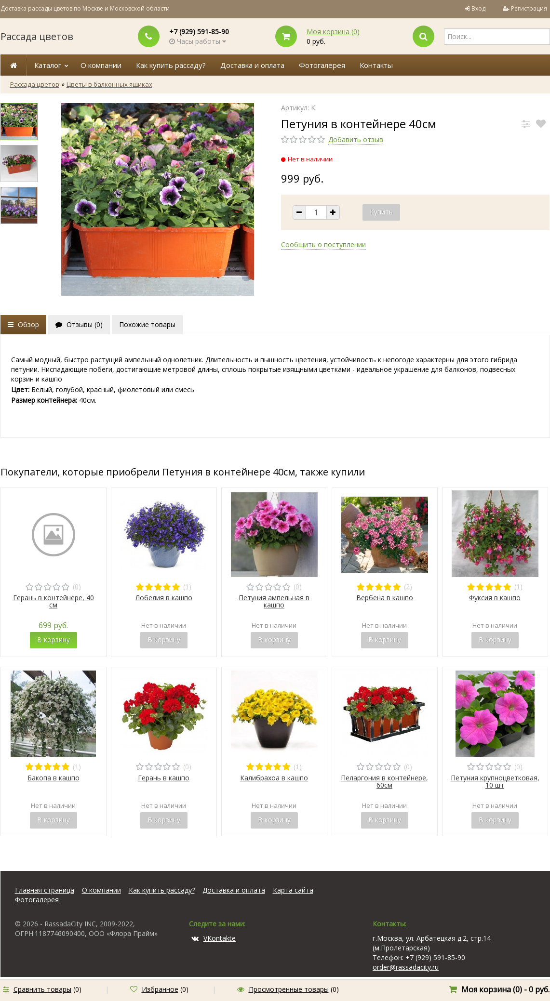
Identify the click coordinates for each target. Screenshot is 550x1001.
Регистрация (529, 8)
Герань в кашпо (163, 777)
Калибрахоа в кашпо (274, 777)
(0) (77, 586)
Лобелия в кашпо (163, 597)
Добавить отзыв (355, 139)
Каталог (47, 65)
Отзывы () (79, 324)
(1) (187, 586)
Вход (478, 8)
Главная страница (44, 890)
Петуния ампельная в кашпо (274, 601)
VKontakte (213, 938)
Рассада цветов (36, 36)
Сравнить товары (42, 989)
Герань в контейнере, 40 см (53, 601)
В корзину (53, 639)
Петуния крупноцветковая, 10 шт (495, 781)
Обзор (23, 324)
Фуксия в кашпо (495, 597)
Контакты (376, 65)
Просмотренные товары (289, 989)
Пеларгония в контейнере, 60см (384, 781)
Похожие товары (147, 324)
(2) (408, 586)
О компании (100, 65)
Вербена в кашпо (384, 597)
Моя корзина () (333, 31)
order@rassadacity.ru (406, 967)
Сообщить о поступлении (323, 244)
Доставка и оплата (252, 65)
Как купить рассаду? (171, 65)
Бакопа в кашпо (53, 777)
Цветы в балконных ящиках (109, 84)
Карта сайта (293, 890)
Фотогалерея (322, 65)
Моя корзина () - (505, 989)
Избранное (160, 989)
